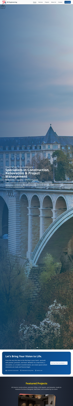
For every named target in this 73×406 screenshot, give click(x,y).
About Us (53, 2)
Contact (60, 2)
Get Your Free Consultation (59, 363)
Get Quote (67, 2)
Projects (47, 2)
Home (34, 2)
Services (40, 2)
